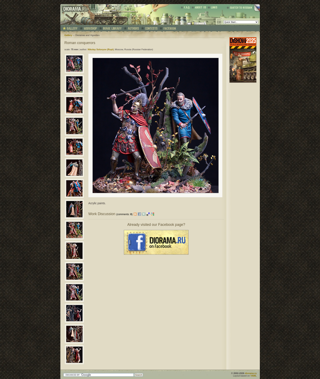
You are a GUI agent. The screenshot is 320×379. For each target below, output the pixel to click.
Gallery (68, 35)
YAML (253, 375)
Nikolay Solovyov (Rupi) (101, 49)
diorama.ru (251, 373)
